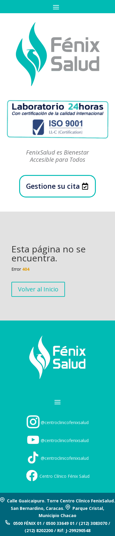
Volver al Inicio (38, 289)
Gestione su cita (53, 186)
